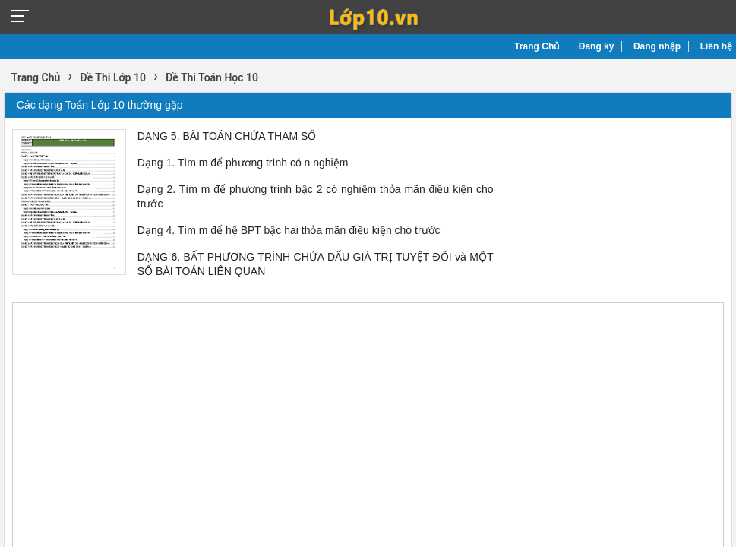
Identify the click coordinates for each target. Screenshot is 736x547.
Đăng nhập (657, 46)
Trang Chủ (536, 46)
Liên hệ (716, 46)
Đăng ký (596, 46)
